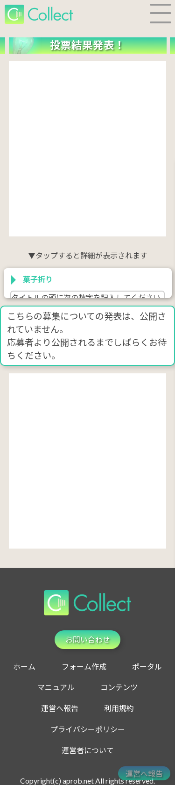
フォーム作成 (84, 666)
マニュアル (56, 687)
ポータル (147, 666)
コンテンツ (119, 687)
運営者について (88, 750)
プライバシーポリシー (87, 729)
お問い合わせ (87, 639)
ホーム (24, 666)
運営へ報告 (59, 708)
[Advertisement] (87, 148)
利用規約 (119, 708)
